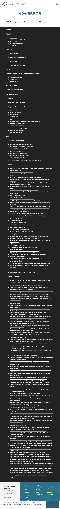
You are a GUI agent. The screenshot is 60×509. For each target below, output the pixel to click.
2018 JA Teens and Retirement (18, 150)
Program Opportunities (15, 90)
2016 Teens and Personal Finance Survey (21, 144)
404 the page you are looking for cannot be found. (27, 22)
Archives (49, 496)
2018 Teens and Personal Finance (19, 155)
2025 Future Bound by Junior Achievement (22, 199)
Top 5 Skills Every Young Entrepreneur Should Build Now (25, 200)
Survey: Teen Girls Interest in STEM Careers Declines (25, 393)
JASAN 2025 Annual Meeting (17, 65)
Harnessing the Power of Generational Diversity (23, 247)
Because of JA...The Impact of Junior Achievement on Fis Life (27, 217)
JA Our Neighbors (15, 110)
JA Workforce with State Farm (18, 197)
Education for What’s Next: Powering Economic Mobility (26, 177)
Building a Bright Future (16, 243)
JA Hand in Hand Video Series (18, 118)
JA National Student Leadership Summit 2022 (22, 272)
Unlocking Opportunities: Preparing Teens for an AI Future (26, 213)
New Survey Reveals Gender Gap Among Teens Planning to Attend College (31, 443)
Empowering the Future (16, 249)
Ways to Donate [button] (51, 488)
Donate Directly (14, 79)
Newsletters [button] (28, 495)
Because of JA (14, 226)
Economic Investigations (17, 130)
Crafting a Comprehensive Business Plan (21, 231)
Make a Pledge (14, 81)
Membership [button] (29, 486)
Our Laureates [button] (28, 498)
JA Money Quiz (14, 114)
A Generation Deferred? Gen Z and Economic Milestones (26, 160)
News (8, 136)
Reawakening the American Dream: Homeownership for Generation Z (29, 208)
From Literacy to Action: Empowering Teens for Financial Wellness (28, 215)
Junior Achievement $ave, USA (18, 128)
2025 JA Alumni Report (16, 159)
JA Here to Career (15, 116)
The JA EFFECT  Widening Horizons (20, 261)
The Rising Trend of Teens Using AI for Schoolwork (24, 251)
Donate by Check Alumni (16, 77)
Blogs (10, 164)
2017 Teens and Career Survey (18, 148)
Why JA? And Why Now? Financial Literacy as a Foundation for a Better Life (31, 263)
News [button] (26, 497)
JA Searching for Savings (17, 125)
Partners (9, 69)
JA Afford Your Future (16, 132)
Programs (11, 98)
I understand (52, 504)
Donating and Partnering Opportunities (22, 74)
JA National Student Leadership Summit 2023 (22, 252)
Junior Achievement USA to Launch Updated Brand (24, 355)
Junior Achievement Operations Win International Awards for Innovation (30, 316)
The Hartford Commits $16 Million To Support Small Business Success (29, 361)
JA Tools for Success (15, 112)
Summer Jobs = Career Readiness (19, 211)
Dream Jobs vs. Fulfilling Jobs (18, 222)
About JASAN (13, 38)
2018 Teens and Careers (16, 151)
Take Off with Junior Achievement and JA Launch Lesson (26, 234)
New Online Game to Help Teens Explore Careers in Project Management (30, 350)
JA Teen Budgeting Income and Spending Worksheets (25, 121)
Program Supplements (17, 107)
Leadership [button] (28, 494)
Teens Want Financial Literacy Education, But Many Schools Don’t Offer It (30, 206)
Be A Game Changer (15, 260)
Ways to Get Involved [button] (39, 488)
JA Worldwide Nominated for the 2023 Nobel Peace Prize (26, 258)
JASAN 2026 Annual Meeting (18, 57)
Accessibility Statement (16, 43)
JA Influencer (13, 127)
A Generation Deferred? (16, 220)
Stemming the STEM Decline (18, 218)
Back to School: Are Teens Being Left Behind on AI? (24, 190)
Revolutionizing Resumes (17, 245)
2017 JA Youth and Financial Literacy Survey (22, 146)
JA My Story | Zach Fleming (17, 256)
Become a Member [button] (27, 488)
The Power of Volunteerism (17, 227)
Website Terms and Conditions (18, 39)
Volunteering (11, 85)
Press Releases (14, 276)
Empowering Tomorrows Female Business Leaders (24, 238)
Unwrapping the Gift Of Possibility (19, 229)
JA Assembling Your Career (17, 123)
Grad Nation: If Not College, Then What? (21, 209)
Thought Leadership (16, 141)
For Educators (12, 94)
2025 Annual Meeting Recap (17, 195)
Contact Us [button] (7, 497)
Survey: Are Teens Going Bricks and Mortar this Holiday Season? (28, 431)
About (8, 34)
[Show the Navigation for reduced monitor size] (57, 4)
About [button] (27, 492)
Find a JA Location (38, 496)
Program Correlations (16, 103)
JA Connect (13, 119)
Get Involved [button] (40, 486)
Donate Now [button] (51, 486)
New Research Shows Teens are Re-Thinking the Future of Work (28, 254)
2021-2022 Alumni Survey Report (19, 157)
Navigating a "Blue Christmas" (18, 233)
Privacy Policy (13, 41)
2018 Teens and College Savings (19, 153)
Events (9, 49)
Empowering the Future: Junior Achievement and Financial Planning (29, 236)
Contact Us (13, 45)
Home (8, 30)
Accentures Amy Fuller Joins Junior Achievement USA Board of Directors (30, 388)
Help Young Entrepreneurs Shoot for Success (22, 224)
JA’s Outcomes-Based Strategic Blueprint (21, 172)
